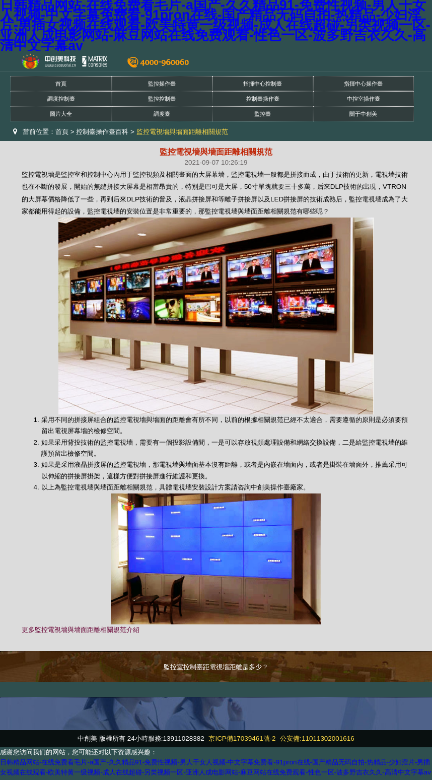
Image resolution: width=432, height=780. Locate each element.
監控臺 (262, 114)
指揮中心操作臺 (363, 84)
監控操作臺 (162, 84)
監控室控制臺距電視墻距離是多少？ (216, 667)
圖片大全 (61, 114)
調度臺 (162, 114)
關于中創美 (363, 114)
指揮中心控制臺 (262, 84)
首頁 (60, 84)
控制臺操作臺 (262, 99)
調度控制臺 (61, 99)
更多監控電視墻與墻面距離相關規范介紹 (80, 629)
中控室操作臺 (363, 99)
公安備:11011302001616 (317, 738)
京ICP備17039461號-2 (241, 738)
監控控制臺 (162, 99)
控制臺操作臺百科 (102, 131)
